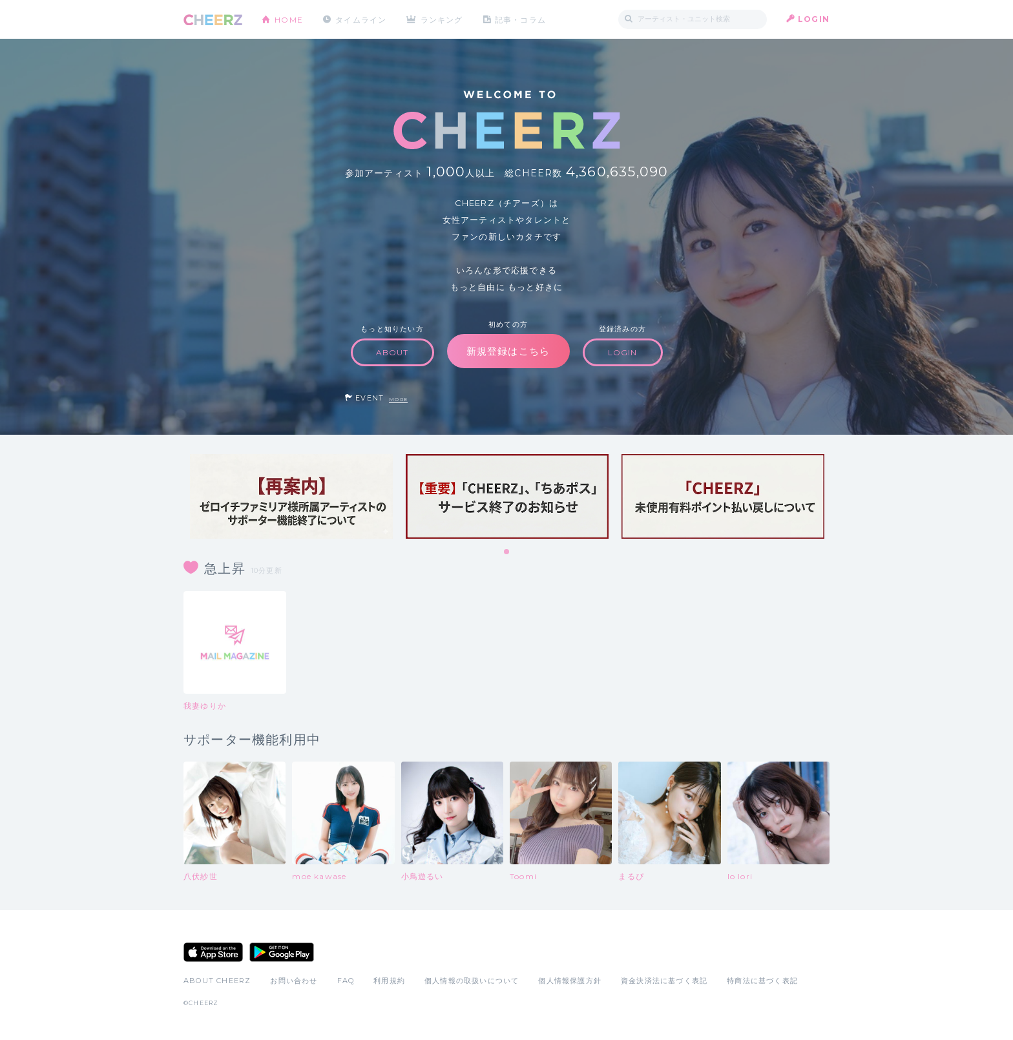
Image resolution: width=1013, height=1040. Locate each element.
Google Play (281, 952)
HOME (289, 19)
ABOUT (392, 352)
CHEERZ (212, 19)
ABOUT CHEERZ (217, 980)
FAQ (346, 980)
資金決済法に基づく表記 (664, 980)
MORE (398, 399)
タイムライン (360, 19)
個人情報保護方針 (569, 980)
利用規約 (389, 980)
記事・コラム (521, 19)
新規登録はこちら (508, 351)
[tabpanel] (291, 496)
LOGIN (814, 19)
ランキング (442, 19)
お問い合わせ (293, 980)
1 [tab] (507, 552)
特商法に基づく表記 (762, 980)
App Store (213, 952)
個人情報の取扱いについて (471, 980)
